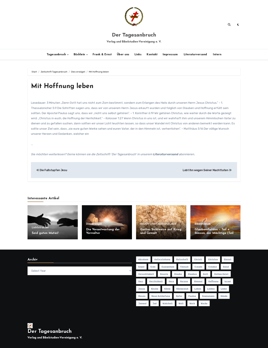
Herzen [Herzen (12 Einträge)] (184, 281)
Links (138, 54)
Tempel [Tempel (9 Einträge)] (142, 303)
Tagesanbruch (57, 54)
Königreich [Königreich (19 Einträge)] (182, 288)
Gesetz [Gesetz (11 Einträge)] (164, 274)
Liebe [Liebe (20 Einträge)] (224, 288)
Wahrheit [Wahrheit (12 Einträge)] (168, 303)
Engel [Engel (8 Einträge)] (141, 266)
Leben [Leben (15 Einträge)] (197, 288)
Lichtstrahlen (40, 227)
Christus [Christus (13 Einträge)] (213, 259)
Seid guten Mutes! (45, 233)
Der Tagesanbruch (134, 34)
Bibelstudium (203, 224)
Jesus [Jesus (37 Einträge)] (141, 288)
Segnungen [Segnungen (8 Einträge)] (208, 296)
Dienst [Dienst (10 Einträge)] (227, 259)
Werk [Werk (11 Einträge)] (192, 303)
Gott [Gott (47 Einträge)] (205, 274)
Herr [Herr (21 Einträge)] (140, 281)
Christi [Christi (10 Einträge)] (198, 259)
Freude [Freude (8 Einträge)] (198, 266)
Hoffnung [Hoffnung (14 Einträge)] (213, 281)
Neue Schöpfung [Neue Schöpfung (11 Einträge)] (160, 296)
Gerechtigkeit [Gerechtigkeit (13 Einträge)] (146, 274)
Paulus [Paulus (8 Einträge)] (192, 296)
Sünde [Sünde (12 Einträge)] (223, 296)
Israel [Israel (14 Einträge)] (227, 281)
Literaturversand (195, 54)
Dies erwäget (94, 224)
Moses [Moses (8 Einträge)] (141, 296)
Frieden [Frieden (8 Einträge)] (212, 266)
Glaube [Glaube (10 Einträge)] (178, 274)
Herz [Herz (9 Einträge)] (171, 281)
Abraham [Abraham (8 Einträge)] (143, 259)
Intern (217, 54)
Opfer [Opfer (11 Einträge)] (179, 296)
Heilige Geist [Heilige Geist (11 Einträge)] (221, 274)
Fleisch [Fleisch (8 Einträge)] (184, 266)
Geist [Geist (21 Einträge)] (226, 266)
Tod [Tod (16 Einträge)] (154, 303)
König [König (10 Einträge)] (167, 288)
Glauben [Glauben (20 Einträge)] (192, 274)
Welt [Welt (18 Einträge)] (181, 303)
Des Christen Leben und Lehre (158, 224)
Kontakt (152, 54)
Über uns (123, 54)
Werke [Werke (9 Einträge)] (204, 303)
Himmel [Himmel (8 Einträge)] (198, 281)
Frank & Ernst (102, 54)
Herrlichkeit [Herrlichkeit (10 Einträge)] (156, 281)
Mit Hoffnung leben (62, 86)
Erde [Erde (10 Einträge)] (153, 266)
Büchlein (80, 54)
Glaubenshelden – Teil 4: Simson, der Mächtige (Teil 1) (214, 233)
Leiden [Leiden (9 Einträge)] (211, 288)
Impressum (170, 54)
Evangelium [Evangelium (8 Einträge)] (168, 266)
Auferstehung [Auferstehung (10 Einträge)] (162, 259)
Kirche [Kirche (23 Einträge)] (154, 288)
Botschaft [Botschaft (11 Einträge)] (182, 259)
